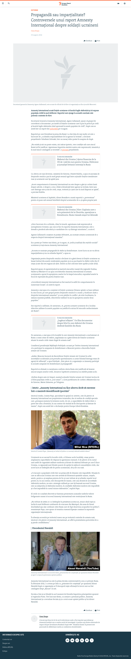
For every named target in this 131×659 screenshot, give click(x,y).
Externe (34, 10)
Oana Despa (35, 31)
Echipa (4, 651)
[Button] (88, 41)
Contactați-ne (7, 639)
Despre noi (6, 643)
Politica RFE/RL (7, 647)
